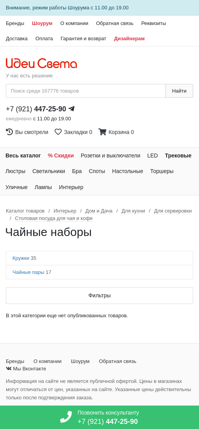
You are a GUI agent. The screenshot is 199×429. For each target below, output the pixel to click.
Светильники (48, 171)
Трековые (178, 155)
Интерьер (71, 187)
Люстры (15, 171)
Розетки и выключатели (110, 155)
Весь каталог (23, 155)
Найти (179, 91)
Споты (97, 171)
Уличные (16, 187)
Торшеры (162, 171)
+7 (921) (36, 109)
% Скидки (61, 155)
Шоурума (78, 8)
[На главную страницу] (45, 64)
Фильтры (99, 295)
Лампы (43, 187)
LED (152, 155)
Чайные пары (31, 272)
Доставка (17, 38)
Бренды (15, 23)
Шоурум (42, 23)
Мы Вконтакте (26, 369)
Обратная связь (114, 23)
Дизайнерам (129, 38)
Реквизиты (153, 23)
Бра (77, 171)
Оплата (44, 38)
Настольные (127, 171)
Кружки (24, 258)
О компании (74, 23)
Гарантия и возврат (84, 38)
